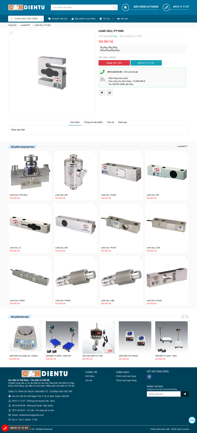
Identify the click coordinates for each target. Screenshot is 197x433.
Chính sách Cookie (180, 429)
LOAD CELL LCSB (154, 247)
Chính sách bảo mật (159, 429)
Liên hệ (88, 380)
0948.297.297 (114, 63)
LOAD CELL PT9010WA (20, 194)
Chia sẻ (110, 122)
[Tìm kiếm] (81, 7)
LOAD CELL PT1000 (42, 25)
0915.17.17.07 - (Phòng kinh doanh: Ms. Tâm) (33, 401)
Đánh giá (122, 122)
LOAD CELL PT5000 (110, 194)
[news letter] (185, 394)
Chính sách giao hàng (126, 380)
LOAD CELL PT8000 (64, 300)
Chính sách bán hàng (126, 376)
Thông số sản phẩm (93, 122)
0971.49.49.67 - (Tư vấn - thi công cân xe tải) (33, 410)
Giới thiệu (75, 122)
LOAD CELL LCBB (109, 300)
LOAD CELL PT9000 (18, 300)
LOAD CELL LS (16, 247)
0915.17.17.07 (146, 63)
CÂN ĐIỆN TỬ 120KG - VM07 (168, 355)
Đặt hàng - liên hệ (107, 57)
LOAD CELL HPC (62, 194)
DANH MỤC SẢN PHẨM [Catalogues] (26, 18)
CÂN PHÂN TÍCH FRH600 (130, 355)
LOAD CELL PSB (154, 194)
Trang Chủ (12, 25)
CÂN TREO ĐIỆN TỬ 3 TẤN (94, 355)
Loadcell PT (25, 25)
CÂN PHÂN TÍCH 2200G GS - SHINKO (25, 355)
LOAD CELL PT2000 (155, 300)
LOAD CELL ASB (62, 247)
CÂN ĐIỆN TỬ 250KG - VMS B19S (60, 355)
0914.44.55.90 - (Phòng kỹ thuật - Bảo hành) (32, 405)
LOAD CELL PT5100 (110, 247)
